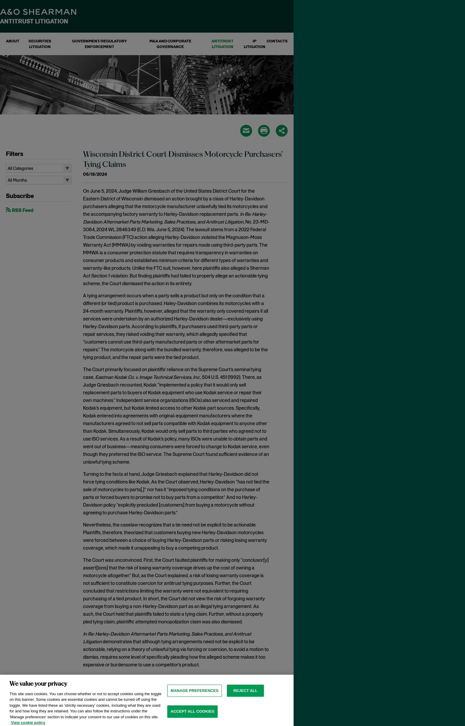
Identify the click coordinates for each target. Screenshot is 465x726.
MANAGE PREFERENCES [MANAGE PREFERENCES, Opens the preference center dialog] (194, 694)
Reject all (245, 694)
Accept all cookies (192, 715)
